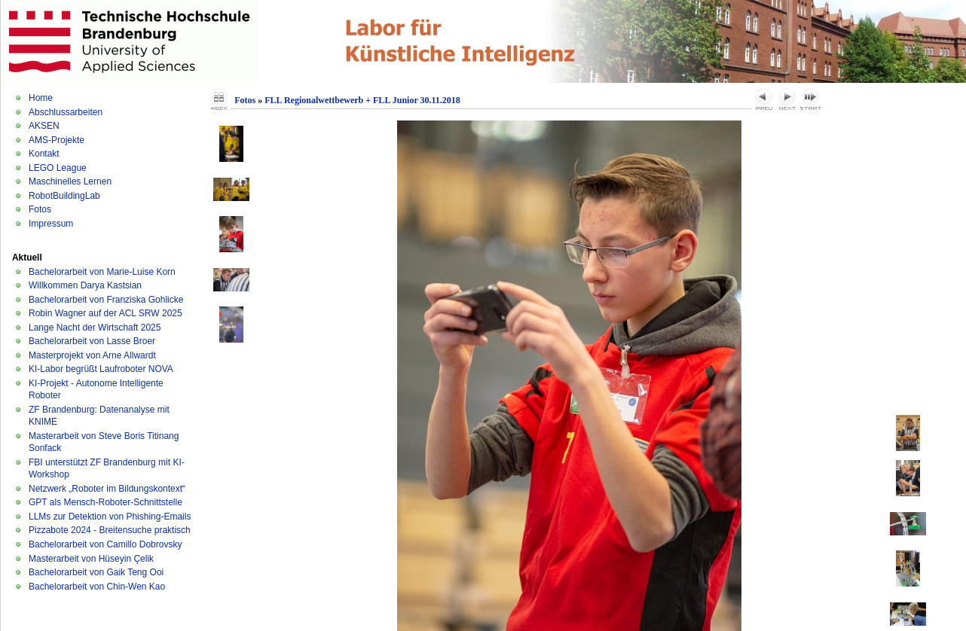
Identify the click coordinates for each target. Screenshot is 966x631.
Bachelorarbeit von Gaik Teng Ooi (96, 572)
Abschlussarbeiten (65, 112)
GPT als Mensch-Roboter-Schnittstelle (105, 502)
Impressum (51, 223)
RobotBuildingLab (64, 196)
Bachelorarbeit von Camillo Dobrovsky (105, 544)
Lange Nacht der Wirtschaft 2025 (94, 327)
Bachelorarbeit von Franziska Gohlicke (106, 299)
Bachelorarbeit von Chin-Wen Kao (97, 586)
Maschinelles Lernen (70, 181)
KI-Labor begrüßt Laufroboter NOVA (101, 369)
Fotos (40, 209)
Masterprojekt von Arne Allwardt (92, 355)
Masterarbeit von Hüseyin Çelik (91, 558)
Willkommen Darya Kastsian (85, 285)
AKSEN (44, 125)
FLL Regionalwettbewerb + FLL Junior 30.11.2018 (362, 100)
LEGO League (58, 168)
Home (41, 98)
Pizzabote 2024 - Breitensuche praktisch (110, 530)
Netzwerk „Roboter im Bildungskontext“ (107, 488)
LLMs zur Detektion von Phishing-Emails (110, 516)
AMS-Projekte (56, 140)
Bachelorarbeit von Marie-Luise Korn (102, 272)
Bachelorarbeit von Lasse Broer (92, 341)
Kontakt (44, 153)
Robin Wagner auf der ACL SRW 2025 (105, 313)
